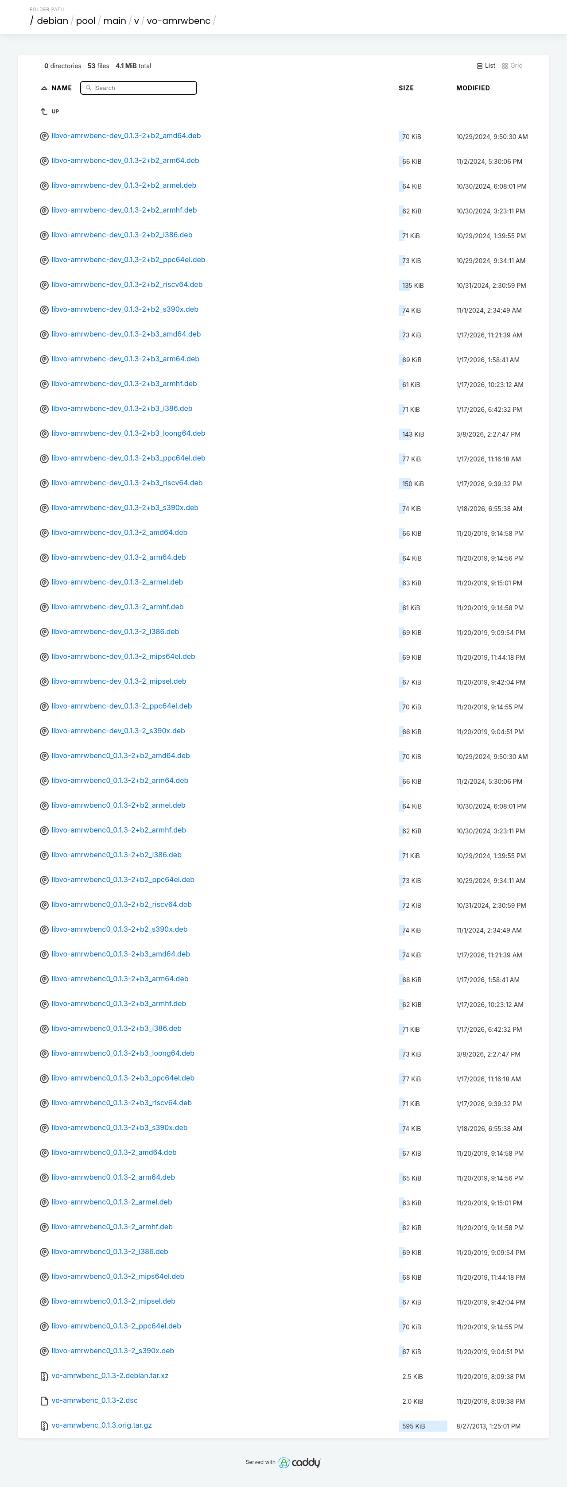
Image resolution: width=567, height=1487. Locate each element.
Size (406, 88)
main (114, 21)
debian (53, 21)
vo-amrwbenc (178, 21)
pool (86, 21)
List (485, 66)
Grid (512, 66)
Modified (473, 88)
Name (62, 87)
